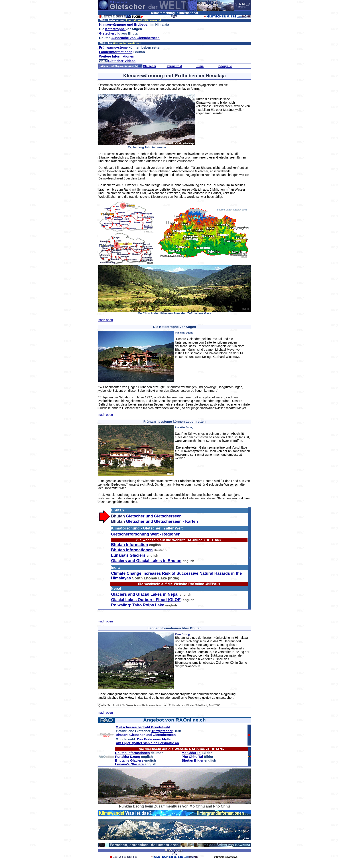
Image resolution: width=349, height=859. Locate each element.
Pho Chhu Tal (192, 756)
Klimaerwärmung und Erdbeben (124, 24)
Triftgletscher (161, 731)
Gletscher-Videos (122, 61)
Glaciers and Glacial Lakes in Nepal (145, 594)
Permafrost (174, 66)
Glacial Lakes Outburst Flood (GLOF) (146, 599)
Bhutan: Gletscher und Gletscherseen (146, 735)
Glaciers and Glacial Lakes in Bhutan (146, 560)
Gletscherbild (109, 33)
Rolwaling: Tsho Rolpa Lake (137, 605)
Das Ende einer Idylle (153, 739)
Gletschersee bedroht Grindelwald (143, 727)
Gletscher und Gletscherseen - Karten (162, 521)
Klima (199, 66)
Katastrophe (115, 29)
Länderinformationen (115, 52)
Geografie (225, 66)
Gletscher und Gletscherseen (154, 516)
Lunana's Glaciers (128, 555)
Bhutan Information (129, 544)
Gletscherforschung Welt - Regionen (146, 534)
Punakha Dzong (127, 756)
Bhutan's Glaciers (129, 760)
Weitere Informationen (116, 56)
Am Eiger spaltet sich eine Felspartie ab (147, 743)
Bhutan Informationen (132, 550)
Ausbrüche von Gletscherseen (135, 38)
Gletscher (149, 66)
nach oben (105, 320)
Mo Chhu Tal (191, 753)
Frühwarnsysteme (113, 47)
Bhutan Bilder (192, 760)
